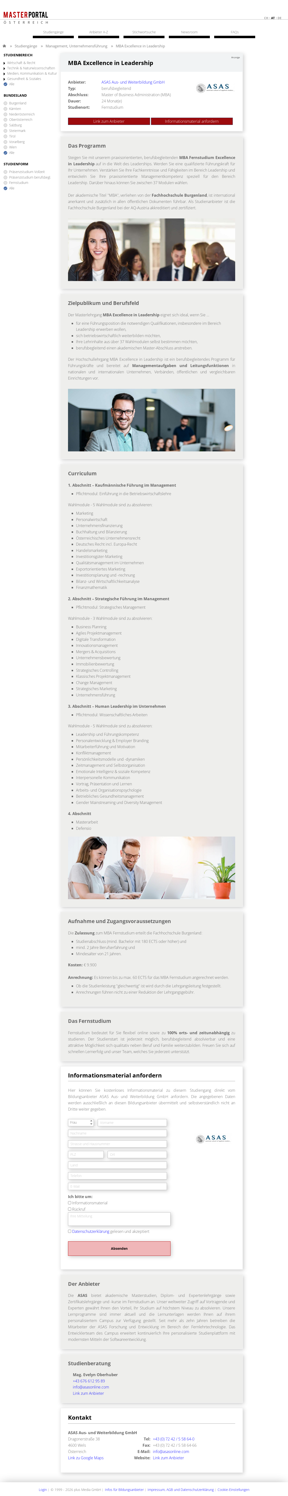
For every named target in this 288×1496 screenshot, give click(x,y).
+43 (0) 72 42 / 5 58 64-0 (173, 1439)
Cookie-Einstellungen (233, 1489)
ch (266, 18)
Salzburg (15, 125)
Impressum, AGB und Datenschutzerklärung (181, 1489)
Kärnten (15, 109)
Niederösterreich (22, 114)
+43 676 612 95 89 (89, 1381)
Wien (13, 147)
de (279, 18)
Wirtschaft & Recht (21, 63)
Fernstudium (18, 183)
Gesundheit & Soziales (24, 79)
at (273, 18)
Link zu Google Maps (85, 1457)
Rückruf (78, 1209)
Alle (11, 84)
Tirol (12, 136)
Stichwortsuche (144, 32)
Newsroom (189, 32)
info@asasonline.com (91, 1387)
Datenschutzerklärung (90, 1231)
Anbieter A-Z (98, 32)
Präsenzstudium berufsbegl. (30, 177)
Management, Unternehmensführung (76, 45)
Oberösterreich (20, 120)
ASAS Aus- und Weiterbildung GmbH (133, 82)
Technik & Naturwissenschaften (31, 68)
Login (43, 1489)
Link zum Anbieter (108, 121)
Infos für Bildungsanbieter (124, 1489)
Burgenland (17, 103)
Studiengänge (26, 45)
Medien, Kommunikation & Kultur (32, 74)
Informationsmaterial (90, 1203)
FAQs (235, 32)
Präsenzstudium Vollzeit (27, 172)
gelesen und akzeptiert (110, 1231)
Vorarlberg (17, 142)
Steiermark (17, 131)
